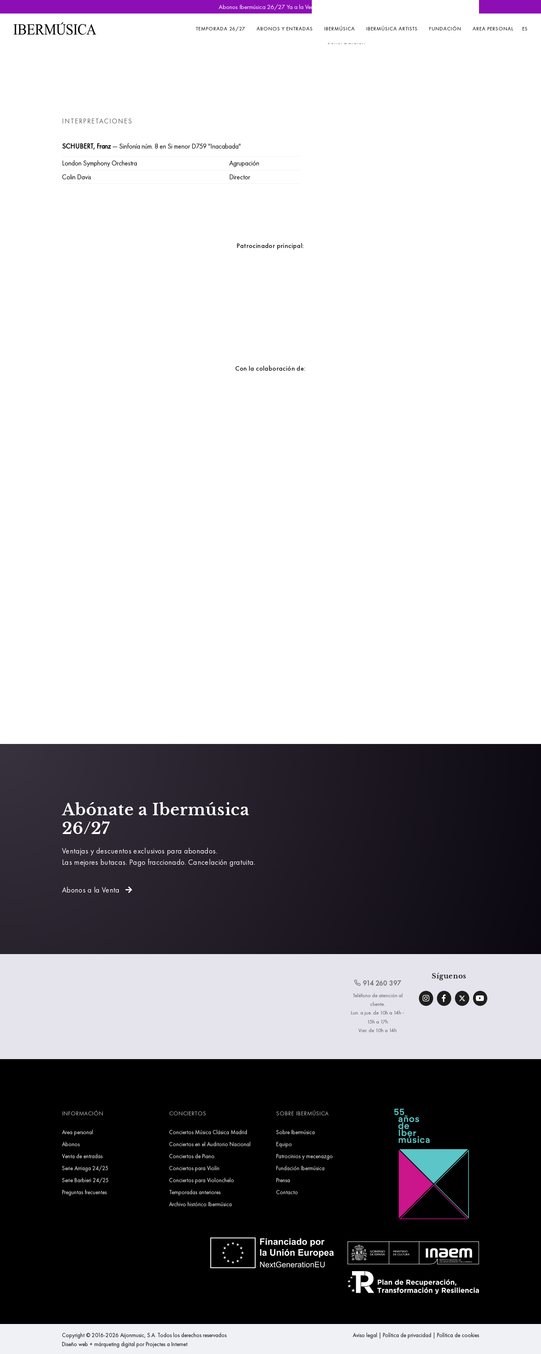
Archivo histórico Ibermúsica (200, 1204)
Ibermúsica (339, 28)
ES (525, 28)
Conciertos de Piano (192, 1156)
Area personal (493, 28)
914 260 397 (377, 982)
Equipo (284, 1144)
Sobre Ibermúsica (295, 1132)
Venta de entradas (82, 1156)
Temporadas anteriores (195, 1192)
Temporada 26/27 (220, 28)
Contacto (287, 1192)
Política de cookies (458, 1335)
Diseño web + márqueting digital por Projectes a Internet (124, 1344)
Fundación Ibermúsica (300, 1168)
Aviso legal (365, 1335)
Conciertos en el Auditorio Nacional (210, 1144)
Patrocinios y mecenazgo (304, 1156)
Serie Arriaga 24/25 (85, 1168)
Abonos (71, 1144)
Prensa (283, 1180)
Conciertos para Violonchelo (201, 1180)
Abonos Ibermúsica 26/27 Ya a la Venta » (271, 7)
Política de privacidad (407, 1335)
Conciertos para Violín (194, 1168)
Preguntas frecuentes (84, 1192)
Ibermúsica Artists (392, 28)
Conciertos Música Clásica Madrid (208, 1132)
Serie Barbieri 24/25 (85, 1180)
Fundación (445, 28)
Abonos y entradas (285, 28)
